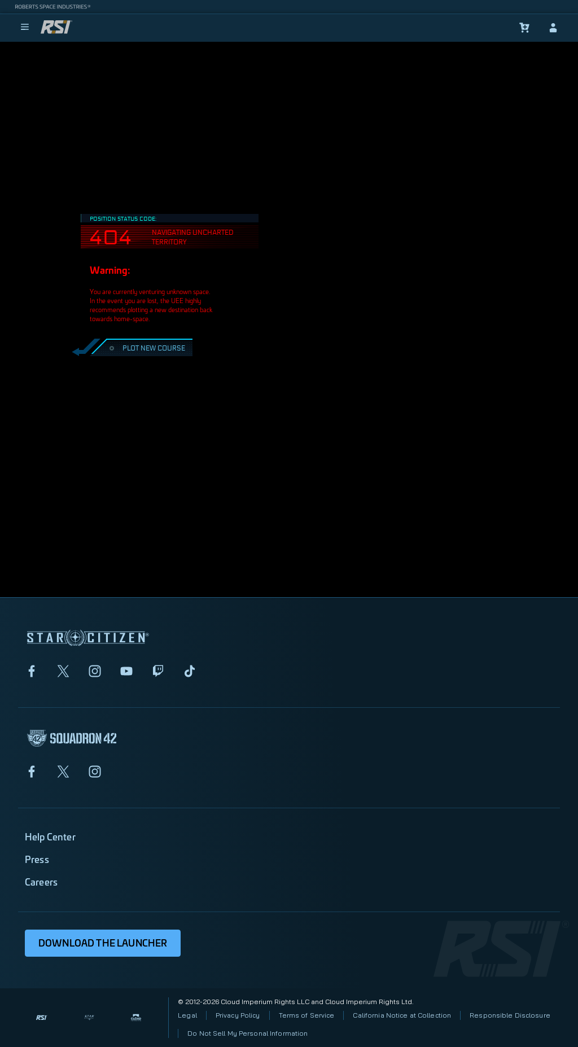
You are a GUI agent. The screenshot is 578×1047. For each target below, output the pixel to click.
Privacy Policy (238, 1015)
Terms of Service (307, 1015)
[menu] (25, 27)
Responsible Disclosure (510, 1015)
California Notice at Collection (402, 1015)
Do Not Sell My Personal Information (247, 1033)
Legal (187, 1015)
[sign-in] (553, 27)
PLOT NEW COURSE (146, 347)
